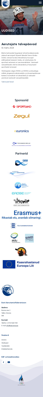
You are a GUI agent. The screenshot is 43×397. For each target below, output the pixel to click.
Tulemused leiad (7, 82)
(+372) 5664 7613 (12, 323)
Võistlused (4, 343)
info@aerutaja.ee (12, 325)
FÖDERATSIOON (6, 349)
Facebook (3, 362)
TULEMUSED (5, 346)
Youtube (9, 362)
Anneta (3, 340)
